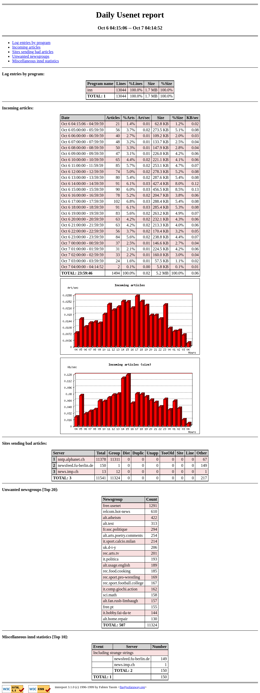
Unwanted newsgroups (30, 56)
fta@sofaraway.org (132, 687)
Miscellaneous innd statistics (35, 61)
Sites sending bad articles (32, 52)
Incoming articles (26, 47)
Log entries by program (31, 42)
